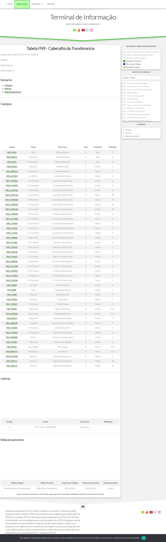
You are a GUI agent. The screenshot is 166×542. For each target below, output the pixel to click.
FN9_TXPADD (12, 181)
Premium (22, 4)
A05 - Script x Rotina (130, 99)
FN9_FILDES (12, 166)
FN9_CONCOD (11, 195)
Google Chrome (132, 61)
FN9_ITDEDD (12, 247)
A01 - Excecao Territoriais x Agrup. (136, 86)
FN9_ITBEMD (12, 238)
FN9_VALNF (12, 309)
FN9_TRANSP (12, 337)
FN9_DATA (11, 162)
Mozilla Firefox (131, 67)
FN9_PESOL (12, 347)
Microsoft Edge (132, 64)
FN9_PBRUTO (12, 351)
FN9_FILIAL (12, 152)
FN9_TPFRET (12, 342)
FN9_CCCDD (11, 233)
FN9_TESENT (12, 304)
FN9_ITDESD (11, 328)
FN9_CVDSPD (12, 332)
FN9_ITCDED (11, 257)
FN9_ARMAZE (12, 323)
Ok (144, 538)
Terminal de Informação (83, 17)
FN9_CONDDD (11, 200)
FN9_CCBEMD (12, 214)
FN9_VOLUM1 (12, 356)
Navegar (36, 4)
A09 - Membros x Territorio (133, 108)
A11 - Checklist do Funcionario (135, 117)
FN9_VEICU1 (11, 366)
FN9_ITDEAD (12, 252)
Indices (8, 88)
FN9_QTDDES (12, 314)
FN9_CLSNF (12, 294)
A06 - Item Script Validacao (133, 102)
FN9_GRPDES (12, 171)
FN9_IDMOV (11, 157)
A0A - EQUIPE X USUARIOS (134, 111)
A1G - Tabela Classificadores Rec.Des (137, 121)
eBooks (51, 4)
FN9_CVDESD (12, 280)
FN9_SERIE (11, 290)
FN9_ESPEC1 (11, 361)
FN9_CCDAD (11, 228)
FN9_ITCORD (12, 242)
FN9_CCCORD (12, 219)
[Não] (162, 538)
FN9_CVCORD (12, 266)
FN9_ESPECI (12, 318)
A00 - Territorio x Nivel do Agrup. (135, 83)
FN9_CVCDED (12, 276)
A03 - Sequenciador (130, 93)
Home (10, 4)
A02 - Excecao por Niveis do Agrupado (137, 89)
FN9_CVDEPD (12, 271)
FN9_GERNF (12, 285)
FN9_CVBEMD (12, 261)
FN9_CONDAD (11, 204)
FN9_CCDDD (11, 223)
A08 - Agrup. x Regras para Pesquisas (137, 105)
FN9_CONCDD (11, 209)
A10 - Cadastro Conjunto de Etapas (136, 114)
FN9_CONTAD (12, 190)
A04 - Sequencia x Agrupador (134, 96)
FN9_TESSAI (12, 299)
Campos (9, 85)
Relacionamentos (13, 92)
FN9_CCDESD (12, 185)
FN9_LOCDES (12, 176)
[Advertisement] (60, 126)
